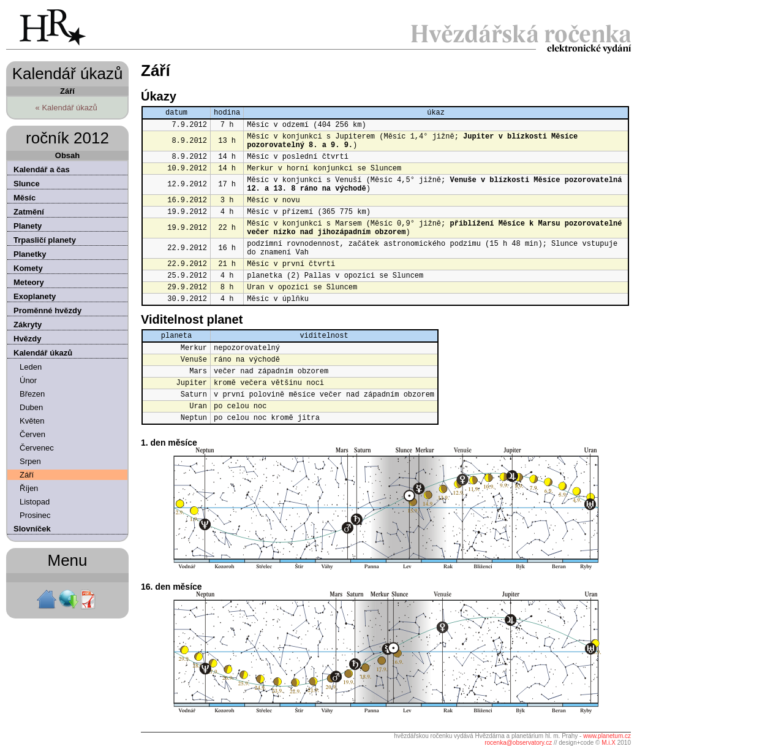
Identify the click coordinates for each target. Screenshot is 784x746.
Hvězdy (27, 338)
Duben (31, 407)
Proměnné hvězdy (47, 310)
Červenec (37, 447)
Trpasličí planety (44, 240)
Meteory (28, 282)
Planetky (29, 254)
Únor (28, 380)
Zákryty (27, 324)
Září (27, 474)
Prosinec (35, 515)
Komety (28, 268)
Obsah (67, 155)
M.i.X (608, 742)
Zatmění (28, 211)
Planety (27, 225)
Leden (31, 366)
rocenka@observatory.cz (518, 742)
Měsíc (24, 197)
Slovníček (32, 528)
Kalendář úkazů (42, 352)
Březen (32, 393)
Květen (32, 420)
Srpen (30, 461)
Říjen (29, 488)
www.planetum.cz (607, 736)
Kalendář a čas (41, 169)
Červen (32, 434)
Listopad (35, 501)
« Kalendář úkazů (66, 107)
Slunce (26, 183)
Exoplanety (34, 296)
